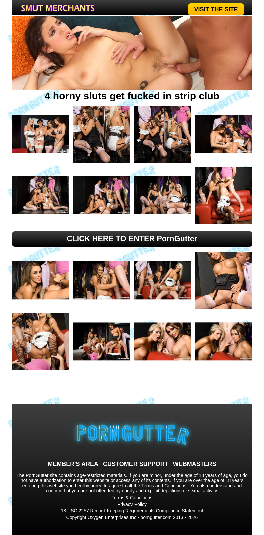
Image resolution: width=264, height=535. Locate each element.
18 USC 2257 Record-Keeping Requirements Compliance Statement (132, 510)
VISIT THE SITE (216, 9)
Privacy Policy (132, 504)
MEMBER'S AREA (73, 464)
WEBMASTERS (194, 464)
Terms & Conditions (132, 497)
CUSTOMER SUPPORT (135, 464)
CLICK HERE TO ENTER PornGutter (132, 238)
